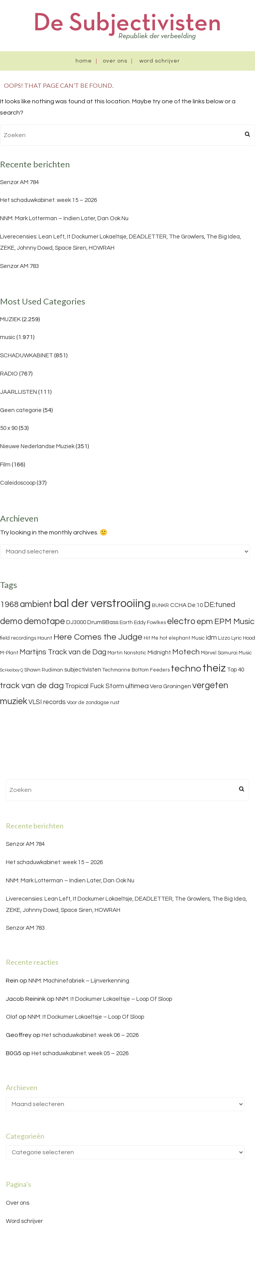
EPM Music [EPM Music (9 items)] (234, 621)
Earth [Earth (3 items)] (126, 622)
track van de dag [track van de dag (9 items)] (32, 686)
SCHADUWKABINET (26, 355)
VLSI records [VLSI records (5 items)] (47, 702)
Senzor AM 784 (19, 182)
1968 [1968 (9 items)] (9, 604)
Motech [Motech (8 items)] (186, 652)
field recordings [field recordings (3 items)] (18, 638)
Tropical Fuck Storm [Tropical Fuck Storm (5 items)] (94, 686)
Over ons (115, 61)
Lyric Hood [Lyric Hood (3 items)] (243, 638)
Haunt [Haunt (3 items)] (44, 638)
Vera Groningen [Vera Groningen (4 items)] (170, 686)
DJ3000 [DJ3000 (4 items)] (76, 622)
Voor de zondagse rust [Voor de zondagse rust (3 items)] (93, 702)
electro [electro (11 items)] (181, 621)
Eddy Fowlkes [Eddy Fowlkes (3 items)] (150, 622)
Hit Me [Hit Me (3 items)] (151, 638)
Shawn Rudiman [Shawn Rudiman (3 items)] (43, 670)
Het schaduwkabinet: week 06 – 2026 (90, 1035)
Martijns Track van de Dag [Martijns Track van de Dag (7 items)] (62, 652)
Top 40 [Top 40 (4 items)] (235, 670)
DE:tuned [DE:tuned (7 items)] (219, 605)
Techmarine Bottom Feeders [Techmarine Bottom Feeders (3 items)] (136, 670)
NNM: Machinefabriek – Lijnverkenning (78, 981)
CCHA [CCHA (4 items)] (178, 605)
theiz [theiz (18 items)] (214, 668)
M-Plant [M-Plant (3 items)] (9, 653)
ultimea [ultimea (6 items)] (137, 686)
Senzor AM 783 (19, 266)
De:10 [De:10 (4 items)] (195, 605)
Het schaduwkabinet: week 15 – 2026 (48, 200)
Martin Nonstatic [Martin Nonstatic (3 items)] (126, 653)
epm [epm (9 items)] (205, 621)
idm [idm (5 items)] (211, 637)
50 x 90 (9, 428)
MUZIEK (10, 319)
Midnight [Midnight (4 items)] (159, 653)
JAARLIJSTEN (18, 392)
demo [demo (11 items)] (11, 621)
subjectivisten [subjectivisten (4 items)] (82, 670)
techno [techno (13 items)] (186, 668)
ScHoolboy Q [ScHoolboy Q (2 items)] (11, 670)
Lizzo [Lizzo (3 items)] (224, 638)
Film (5, 465)
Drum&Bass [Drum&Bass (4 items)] (102, 622)
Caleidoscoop (17, 483)
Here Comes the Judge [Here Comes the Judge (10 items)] (97, 637)
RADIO (9, 374)
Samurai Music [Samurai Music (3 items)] (235, 653)
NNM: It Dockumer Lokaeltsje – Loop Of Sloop (114, 999)
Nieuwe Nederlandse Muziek (37, 446)
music (7, 337)
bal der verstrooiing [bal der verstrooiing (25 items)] (102, 603)
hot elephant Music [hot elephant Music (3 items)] (182, 638)
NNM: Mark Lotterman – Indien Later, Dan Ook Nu (64, 218)
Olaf (12, 1017)
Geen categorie (21, 410)
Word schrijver (159, 61)
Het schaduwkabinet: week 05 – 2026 (80, 1053)
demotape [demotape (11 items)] (44, 621)
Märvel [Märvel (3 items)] (208, 653)
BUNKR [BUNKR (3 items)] (160, 605)
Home (84, 61)
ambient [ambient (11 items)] (36, 604)
